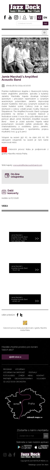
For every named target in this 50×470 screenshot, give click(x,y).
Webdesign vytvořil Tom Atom (38, 465)
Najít (45, 23)
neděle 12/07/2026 (10, 198)
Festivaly (33, 372)
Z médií (21, 376)
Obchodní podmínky (24, 379)
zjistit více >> (15, 357)
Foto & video (9, 376)
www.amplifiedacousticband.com (27, 165)
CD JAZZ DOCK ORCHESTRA (14, 382)
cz (39, 17)
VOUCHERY (41, 379)
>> (46, 436)
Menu (30, 376)
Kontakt (40, 376)
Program (7, 369)
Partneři (7, 379)
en (45, 17)
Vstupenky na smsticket (14, 372)
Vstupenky (20, 369)
